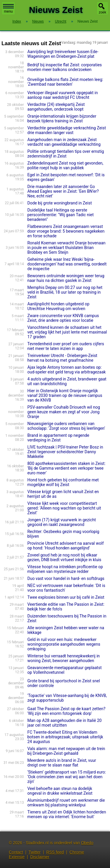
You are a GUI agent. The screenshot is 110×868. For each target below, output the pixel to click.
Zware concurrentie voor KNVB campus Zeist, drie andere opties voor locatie (63, 318)
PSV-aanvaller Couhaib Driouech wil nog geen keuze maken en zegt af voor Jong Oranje (63, 412)
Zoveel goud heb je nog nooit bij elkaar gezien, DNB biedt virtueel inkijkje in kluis (64, 557)
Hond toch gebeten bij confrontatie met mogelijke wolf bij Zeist (63, 482)
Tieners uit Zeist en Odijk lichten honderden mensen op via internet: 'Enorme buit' (66, 814)
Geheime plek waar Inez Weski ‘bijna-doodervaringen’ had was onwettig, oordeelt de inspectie (66, 264)
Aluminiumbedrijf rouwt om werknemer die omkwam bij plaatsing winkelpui (66, 802)
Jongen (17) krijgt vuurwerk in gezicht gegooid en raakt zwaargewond (61, 522)
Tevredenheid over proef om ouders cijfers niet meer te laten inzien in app (65, 346)
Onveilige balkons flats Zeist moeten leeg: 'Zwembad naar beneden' (65, 82)
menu (8, 8)
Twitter (34, 852)
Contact (16, 852)
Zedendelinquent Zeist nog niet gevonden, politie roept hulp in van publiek (65, 165)
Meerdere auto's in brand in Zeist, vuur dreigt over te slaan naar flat (61, 762)
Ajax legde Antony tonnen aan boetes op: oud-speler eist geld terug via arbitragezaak (66, 369)
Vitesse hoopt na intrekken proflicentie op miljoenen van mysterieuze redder (65, 569)
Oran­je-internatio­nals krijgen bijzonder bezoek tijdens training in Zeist (61, 118)
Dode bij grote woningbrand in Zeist (59, 203)
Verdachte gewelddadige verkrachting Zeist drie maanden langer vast (66, 130)
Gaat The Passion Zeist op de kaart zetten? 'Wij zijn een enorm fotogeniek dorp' (66, 711)
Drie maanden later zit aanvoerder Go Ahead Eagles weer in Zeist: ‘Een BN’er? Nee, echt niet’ (63, 191)
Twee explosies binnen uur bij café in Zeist (65, 597)
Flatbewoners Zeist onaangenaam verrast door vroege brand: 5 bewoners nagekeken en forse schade (65, 231)
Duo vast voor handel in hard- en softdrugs (65, 578)
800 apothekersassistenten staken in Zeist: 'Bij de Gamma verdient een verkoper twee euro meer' (66, 468)
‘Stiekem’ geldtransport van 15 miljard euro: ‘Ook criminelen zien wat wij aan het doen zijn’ (66, 777)
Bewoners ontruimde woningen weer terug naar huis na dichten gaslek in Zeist (65, 278)
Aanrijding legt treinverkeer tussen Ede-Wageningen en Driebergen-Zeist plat (62, 54)
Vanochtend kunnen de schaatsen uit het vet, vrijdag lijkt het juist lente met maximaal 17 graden (67, 332)
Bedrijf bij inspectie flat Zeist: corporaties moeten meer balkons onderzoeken (64, 67)
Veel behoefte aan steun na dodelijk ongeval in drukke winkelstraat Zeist (59, 791)
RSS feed (55, 852)
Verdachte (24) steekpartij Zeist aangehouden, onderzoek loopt (56, 106)
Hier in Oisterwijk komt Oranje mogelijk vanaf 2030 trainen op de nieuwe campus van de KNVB (64, 395)
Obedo (87, 842)
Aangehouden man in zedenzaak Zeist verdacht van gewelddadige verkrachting (64, 142)
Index (16, 21)
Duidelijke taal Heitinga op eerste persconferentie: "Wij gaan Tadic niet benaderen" (60, 215)
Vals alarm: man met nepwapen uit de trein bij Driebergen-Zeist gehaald (66, 751)
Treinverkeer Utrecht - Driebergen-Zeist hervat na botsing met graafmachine (62, 358)
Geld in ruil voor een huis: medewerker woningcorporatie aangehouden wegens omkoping (63, 644)
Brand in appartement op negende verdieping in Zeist (58, 437)
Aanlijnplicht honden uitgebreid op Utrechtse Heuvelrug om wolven (58, 306)
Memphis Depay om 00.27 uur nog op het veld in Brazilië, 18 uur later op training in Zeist (64, 292)
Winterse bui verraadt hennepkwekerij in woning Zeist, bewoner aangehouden (63, 658)
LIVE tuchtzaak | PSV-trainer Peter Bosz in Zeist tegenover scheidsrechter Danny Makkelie (65, 452)
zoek (102, 12)
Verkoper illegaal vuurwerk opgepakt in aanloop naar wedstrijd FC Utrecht (62, 95)
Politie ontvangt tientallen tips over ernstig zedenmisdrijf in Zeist (65, 153)
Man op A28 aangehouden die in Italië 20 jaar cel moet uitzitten (64, 722)
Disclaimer (39, 857)
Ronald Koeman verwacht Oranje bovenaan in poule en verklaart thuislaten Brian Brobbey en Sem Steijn (66, 248)
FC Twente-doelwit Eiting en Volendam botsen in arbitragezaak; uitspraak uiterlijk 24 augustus (65, 737)
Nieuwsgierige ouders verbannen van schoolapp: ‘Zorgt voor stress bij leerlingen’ (66, 426)
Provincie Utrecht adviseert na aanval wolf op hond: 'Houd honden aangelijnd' (65, 545)
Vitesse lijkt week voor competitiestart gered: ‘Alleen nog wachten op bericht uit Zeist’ (64, 508)
